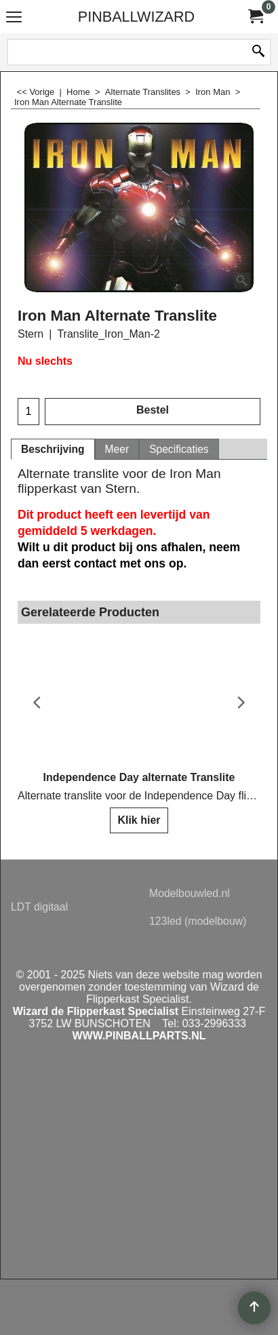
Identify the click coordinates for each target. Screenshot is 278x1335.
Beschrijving (53, 449)
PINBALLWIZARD (136, 16)
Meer (117, 449)
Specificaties (179, 449)
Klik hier (138, 820)
